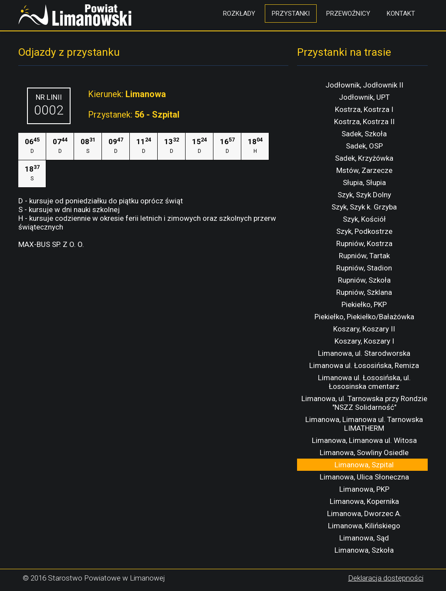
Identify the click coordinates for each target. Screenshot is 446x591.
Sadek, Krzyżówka (364, 158)
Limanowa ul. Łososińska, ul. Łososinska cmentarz (364, 382)
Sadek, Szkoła (364, 133)
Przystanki (291, 13)
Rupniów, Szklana (364, 292)
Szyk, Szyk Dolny (364, 194)
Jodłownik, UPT (364, 97)
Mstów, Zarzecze (364, 170)
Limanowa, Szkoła (364, 550)
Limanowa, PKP (364, 489)
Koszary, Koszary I (364, 341)
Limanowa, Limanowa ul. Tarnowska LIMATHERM (364, 423)
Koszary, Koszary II (364, 328)
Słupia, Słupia (364, 182)
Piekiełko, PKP (364, 304)
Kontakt (401, 13)
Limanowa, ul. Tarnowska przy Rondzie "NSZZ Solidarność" (364, 403)
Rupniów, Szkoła (364, 280)
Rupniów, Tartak (364, 255)
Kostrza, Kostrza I (364, 109)
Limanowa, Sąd (364, 538)
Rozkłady (239, 13)
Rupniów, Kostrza (364, 243)
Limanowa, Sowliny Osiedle (364, 452)
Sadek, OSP (364, 146)
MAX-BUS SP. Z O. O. (51, 244)
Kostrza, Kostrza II (364, 121)
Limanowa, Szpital (364, 464)
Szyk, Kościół (364, 219)
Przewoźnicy (348, 13)
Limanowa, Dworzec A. (364, 513)
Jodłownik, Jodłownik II (364, 85)
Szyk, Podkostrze (364, 231)
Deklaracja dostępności (385, 578)
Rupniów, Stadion (364, 267)
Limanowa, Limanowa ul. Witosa (364, 440)
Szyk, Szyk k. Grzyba (364, 207)
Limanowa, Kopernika (364, 501)
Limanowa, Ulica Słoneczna (364, 477)
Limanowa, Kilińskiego (364, 525)
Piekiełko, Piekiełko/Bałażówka (364, 316)
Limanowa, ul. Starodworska (364, 353)
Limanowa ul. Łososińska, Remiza (364, 365)
